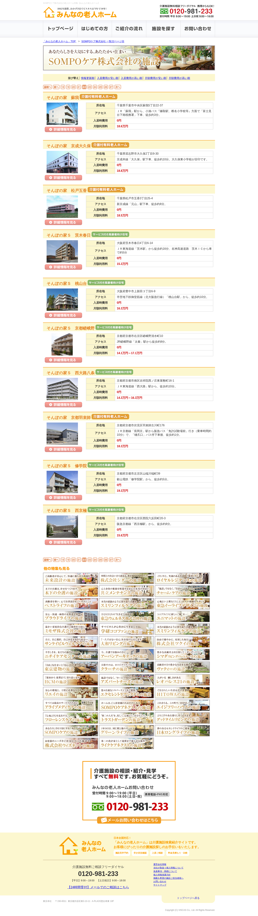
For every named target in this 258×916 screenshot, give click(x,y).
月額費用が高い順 (179, 78)
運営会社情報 (159, 864)
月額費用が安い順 (155, 78)
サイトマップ (159, 885)
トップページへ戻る (188, 898)
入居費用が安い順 (107, 78)
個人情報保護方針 (162, 874)
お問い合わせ (159, 881)
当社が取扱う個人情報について (168, 867)
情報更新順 (87, 78)
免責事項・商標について (165, 871)
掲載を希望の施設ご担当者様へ (168, 878)
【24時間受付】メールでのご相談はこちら (98, 887)
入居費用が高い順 (131, 78)
